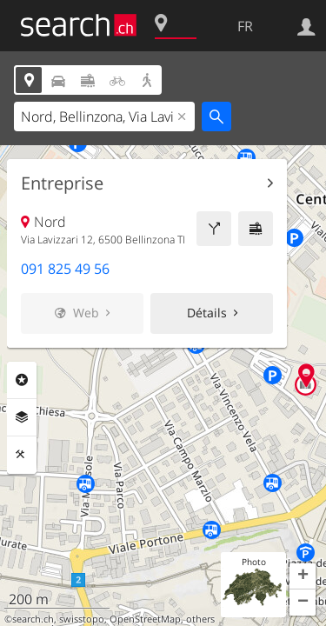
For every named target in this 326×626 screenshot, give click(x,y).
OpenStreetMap (145, 619)
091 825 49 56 (65, 268)
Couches (22, 417)
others (200, 619)
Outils (22, 454)
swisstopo (81, 619)
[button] (302, 576)
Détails (207, 312)
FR (245, 26)
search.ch (33, 619)
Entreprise (62, 183)
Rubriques (22, 380)
